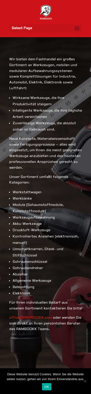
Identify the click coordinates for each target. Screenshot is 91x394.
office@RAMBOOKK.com (30, 317)
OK (46, 387)
